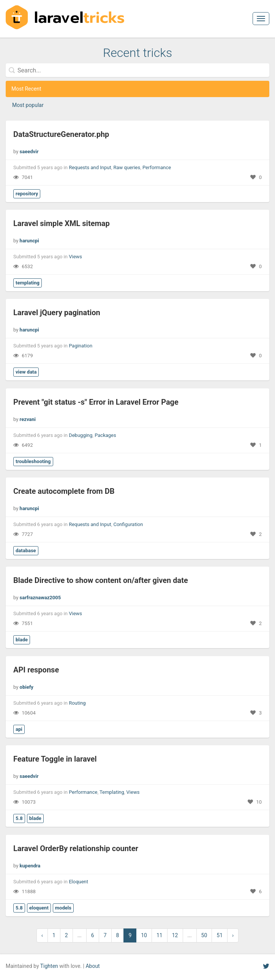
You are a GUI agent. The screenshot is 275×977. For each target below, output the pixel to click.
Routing (77, 703)
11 (159, 935)
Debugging (80, 435)
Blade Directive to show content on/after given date (100, 580)
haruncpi (29, 240)
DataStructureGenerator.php (61, 134)
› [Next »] (233, 935)
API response (36, 669)
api (19, 729)
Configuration (128, 524)
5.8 (19, 818)
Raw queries (126, 167)
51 (220, 935)
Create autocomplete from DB (63, 491)
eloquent (39, 908)
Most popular (28, 105)
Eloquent (78, 881)
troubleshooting (33, 461)
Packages (105, 435)
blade (22, 639)
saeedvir (29, 151)
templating (28, 283)
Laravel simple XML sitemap (61, 223)
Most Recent (26, 89)
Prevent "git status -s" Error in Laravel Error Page (96, 402)
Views (75, 256)
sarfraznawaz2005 (40, 597)
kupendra (30, 866)
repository (27, 193)
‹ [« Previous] (42, 935)
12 (175, 935)
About (92, 966)
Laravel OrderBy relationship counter (75, 848)
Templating (112, 792)
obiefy (26, 687)
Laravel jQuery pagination (56, 312)
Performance (156, 167)
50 (204, 935)
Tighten (49, 966)
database (26, 550)
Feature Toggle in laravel (55, 758)
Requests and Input (90, 167)
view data (26, 372)
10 (144, 935)
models (63, 908)
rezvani (28, 419)
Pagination (80, 346)
